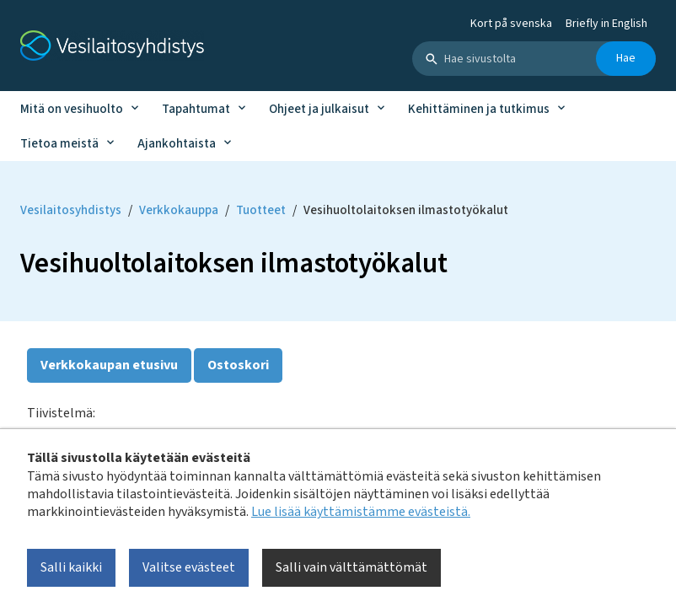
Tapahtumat (196, 109)
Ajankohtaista (176, 144)
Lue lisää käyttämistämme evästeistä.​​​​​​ (360, 511)
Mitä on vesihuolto (71, 109)
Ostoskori (238, 365)
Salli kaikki (71, 567)
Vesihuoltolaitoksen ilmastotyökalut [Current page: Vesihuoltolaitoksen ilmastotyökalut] (405, 210)
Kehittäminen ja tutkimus (479, 109)
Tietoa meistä (59, 144)
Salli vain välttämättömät (351, 567)
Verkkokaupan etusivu (109, 365)
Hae (626, 58)
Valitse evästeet (188, 567)
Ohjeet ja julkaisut (319, 109)
